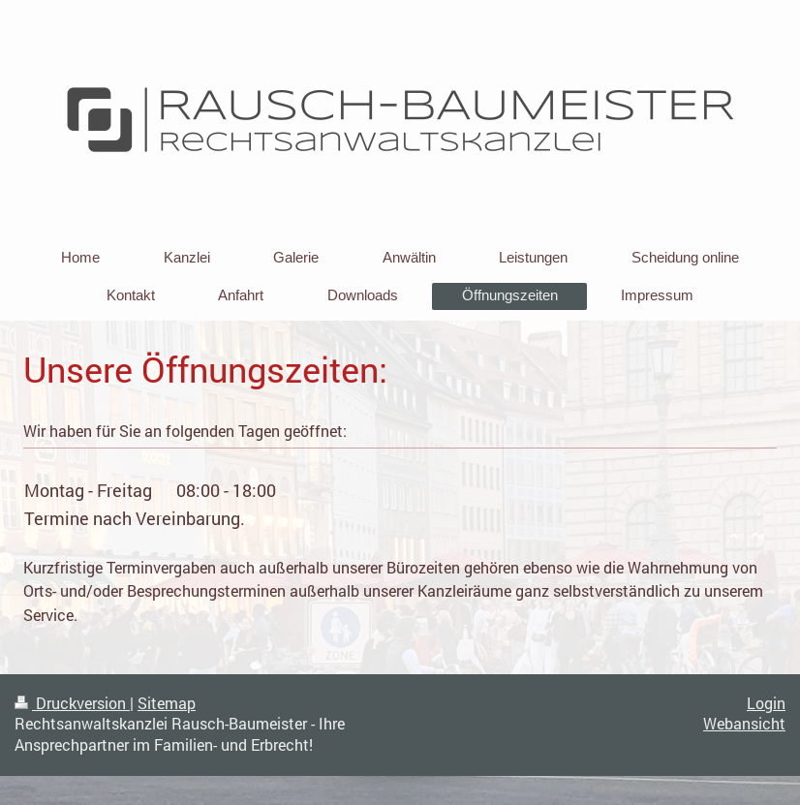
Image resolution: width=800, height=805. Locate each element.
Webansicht (744, 723)
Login (766, 703)
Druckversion (72, 703)
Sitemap (167, 703)
